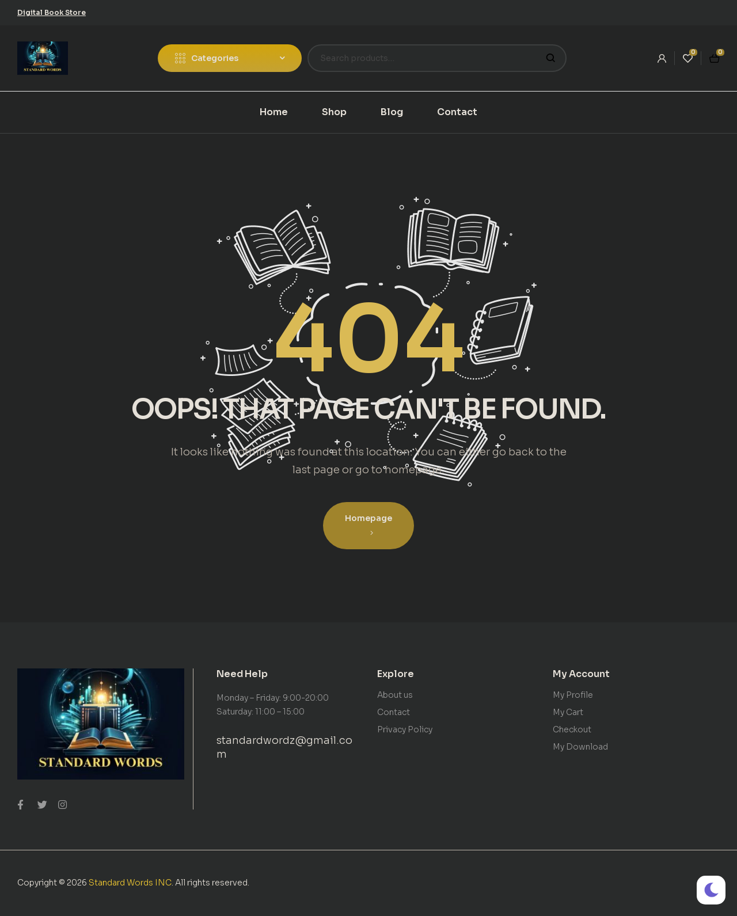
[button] (51, 12)
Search (551, 58)
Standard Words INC (130, 882)
